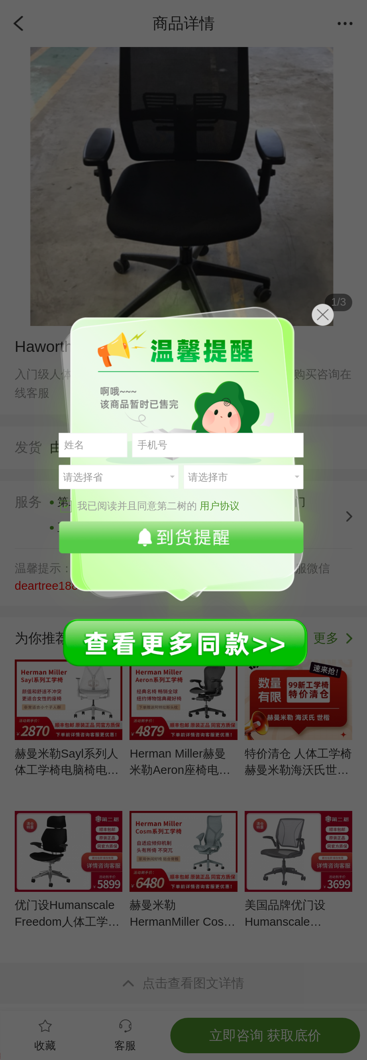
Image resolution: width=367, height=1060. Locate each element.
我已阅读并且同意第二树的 (149, 506)
